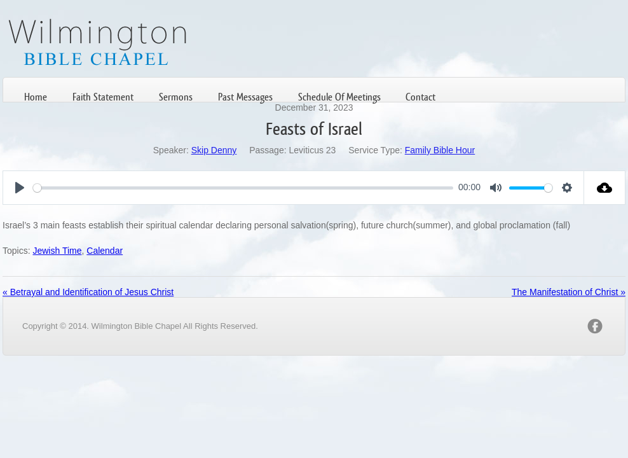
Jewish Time (56, 251)
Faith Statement (102, 97)
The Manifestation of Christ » (568, 292)
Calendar (104, 251)
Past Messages (245, 97)
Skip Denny (214, 150)
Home (35, 97)
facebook (595, 326)
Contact (420, 97)
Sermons (176, 97)
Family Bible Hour (440, 150)
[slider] (243, 188)
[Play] (20, 187)
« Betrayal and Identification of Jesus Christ (88, 292)
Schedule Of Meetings (339, 97)
